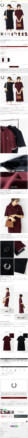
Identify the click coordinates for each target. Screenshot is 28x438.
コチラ (6, 363)
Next (27, 17)
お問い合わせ (2, 434)
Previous (1, 17)
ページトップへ (27, 421)
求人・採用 (1, 436)
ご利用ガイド (2, 428)
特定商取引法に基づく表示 (3, 431)
